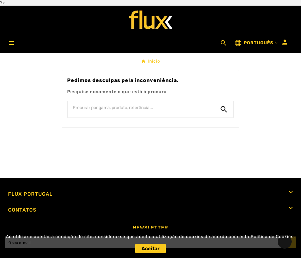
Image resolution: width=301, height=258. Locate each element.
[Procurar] (141, 107)
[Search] (224, 109)
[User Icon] (285, 42)
